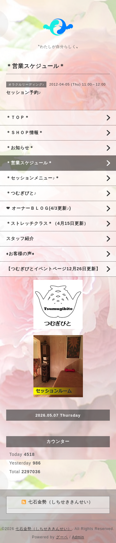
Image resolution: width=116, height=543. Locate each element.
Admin (78, 537)
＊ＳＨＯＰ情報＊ (24, 132)
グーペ (62, 537)
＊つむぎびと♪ (21, 193)
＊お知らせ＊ (20, 147)
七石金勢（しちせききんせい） (43, 529)
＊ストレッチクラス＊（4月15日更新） (47, 223)
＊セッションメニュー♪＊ (33, 177)
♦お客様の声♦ (20, 253)
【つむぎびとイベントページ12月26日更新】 (53, 268)
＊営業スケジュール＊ (29, 162)
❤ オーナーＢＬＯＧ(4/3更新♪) (38, 208)
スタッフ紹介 (20, 238)
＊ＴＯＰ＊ (17, 117)
